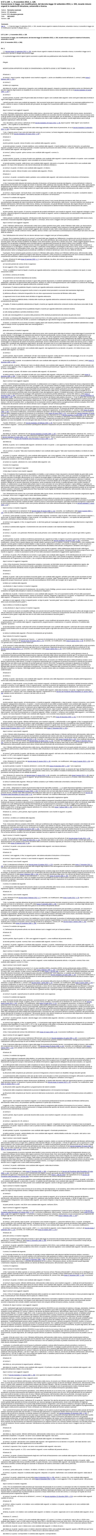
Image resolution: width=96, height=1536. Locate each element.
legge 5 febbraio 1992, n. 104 (29, 874)
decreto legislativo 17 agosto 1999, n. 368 (22, 1375)
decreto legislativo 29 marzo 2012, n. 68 (26, 134)
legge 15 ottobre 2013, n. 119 (10, 1084)
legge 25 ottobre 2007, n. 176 (47, 1230)
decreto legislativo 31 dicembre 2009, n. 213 (58, 1496)
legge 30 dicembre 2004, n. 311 (66, 717)
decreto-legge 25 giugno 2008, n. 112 (43, 511)
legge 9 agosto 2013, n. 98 (67, 739)
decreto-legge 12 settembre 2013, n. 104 (18, 51)
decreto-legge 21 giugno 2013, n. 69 (25, 739)
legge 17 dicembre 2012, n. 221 (57, 728)
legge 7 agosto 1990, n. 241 (63, 807)
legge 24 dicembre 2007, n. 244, (60, 766)
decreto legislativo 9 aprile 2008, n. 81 (74, 415)
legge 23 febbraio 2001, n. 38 (20, 843)
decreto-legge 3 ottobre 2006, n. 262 (74, 921)
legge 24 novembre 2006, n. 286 (26, 923)
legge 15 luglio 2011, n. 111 (31, 840)
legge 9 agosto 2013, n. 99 (74, 641)
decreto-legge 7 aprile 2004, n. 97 (41, 983)
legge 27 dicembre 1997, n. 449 (11, 1149)
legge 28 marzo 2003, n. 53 (57, 413)
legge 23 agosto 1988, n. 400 (59, 876)
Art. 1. (3, 48)
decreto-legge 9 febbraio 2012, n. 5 (12, 649)
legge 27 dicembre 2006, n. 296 (46, 904)
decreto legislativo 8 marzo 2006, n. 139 (25, 791)
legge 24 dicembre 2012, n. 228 (44, 1477)
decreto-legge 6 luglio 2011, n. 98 (79, 838)
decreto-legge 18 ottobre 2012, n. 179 (13, 728)
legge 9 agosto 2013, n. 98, (80, 775)
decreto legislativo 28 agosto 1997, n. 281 (67, 540)
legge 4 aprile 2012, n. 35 (54, 649)
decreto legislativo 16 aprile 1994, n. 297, (15, 437)
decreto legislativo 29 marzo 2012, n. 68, (48, 123)
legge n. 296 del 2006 (58, 1175)
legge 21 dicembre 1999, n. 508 (36, 1240)
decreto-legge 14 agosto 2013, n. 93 (59, 1082)
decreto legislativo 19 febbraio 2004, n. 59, (39, 423)
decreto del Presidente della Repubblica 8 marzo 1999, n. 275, (33, 439)
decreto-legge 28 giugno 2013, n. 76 (32, 641)
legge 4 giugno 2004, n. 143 (84, 983)
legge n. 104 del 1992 (51, 971)
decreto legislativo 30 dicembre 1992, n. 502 (73, 1413)
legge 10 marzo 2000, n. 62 (48, 1032)
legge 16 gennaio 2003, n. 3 (29, 259)
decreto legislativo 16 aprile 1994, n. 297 (43, 434)
